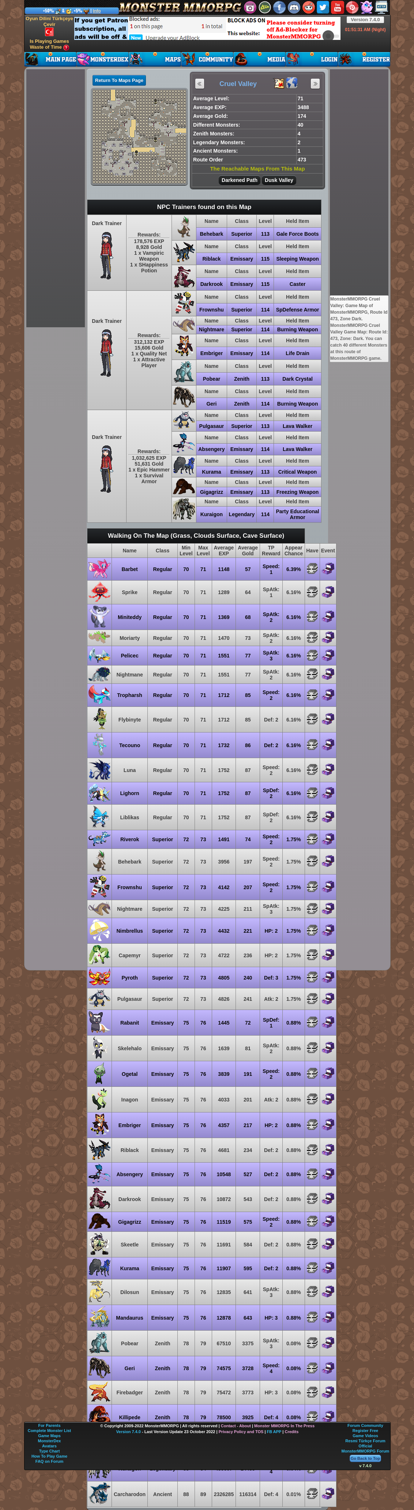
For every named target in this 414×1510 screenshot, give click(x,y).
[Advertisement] (130, 28)
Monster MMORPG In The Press (284, 1426)
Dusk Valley (279, 180)
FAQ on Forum (49, 1461)
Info (97, 11)
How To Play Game (49, 1456)
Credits (291, 1431)
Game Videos (365, 1435)
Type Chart (49, 1451)
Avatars (49, 1446)
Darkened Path (239, 180)
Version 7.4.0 (365, 19)
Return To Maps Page (119, 80)
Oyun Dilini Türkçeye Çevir (49, 26)
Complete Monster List (49, 1430)
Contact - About (236, 1426)
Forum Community (365, 1425)
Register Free (365, 1430)
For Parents (49, 1425)
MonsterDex (49, 1441)
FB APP (274, 1431)
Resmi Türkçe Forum (365, 1441)
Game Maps (49, 1435)
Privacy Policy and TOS (241, 1431)
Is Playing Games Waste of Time (49, 44)
